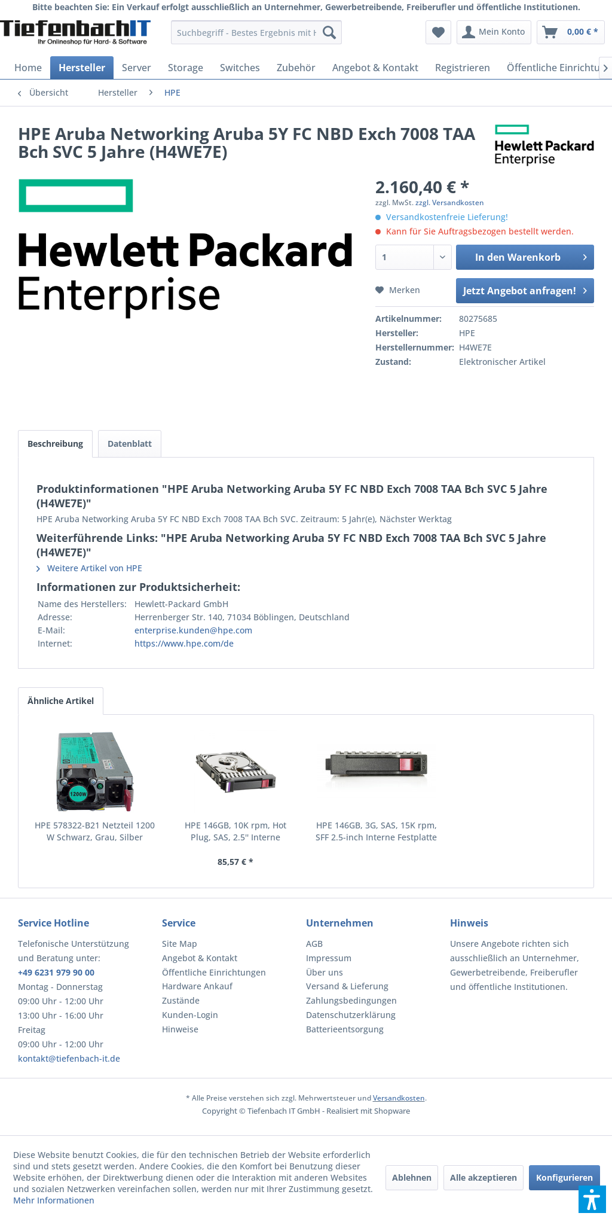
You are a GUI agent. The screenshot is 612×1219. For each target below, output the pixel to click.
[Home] (28, 67)
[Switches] (240, 67)
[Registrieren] (462, 67)
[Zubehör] (296, 67)
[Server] (137, 67)
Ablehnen (412, 1177)
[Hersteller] (82, 67)
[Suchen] (329, 32)
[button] (592, 1199)
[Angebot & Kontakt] (375, 67)
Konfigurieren (564, 1177)
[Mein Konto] (494, 32)
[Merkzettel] (438, 32)
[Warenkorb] (571, 32)
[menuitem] (256, 32)
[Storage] (186, 67)
